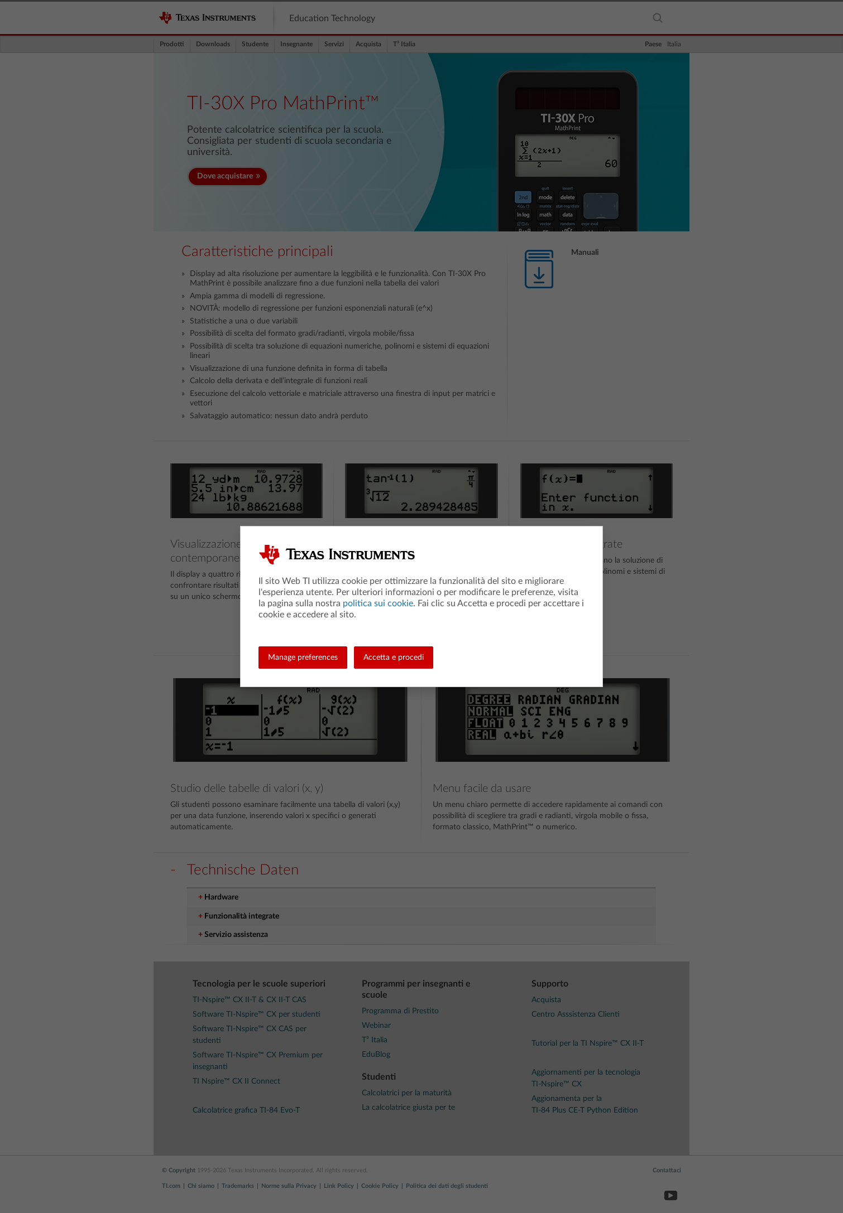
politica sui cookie (378, 603)
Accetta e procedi (393, 657)
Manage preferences (303, 657)
